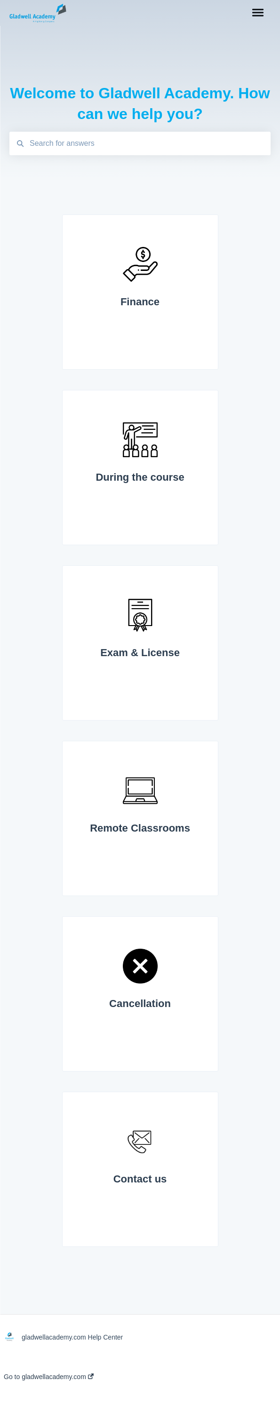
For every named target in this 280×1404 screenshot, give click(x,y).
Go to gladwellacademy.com (49, 1376)
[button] (258, 13)
